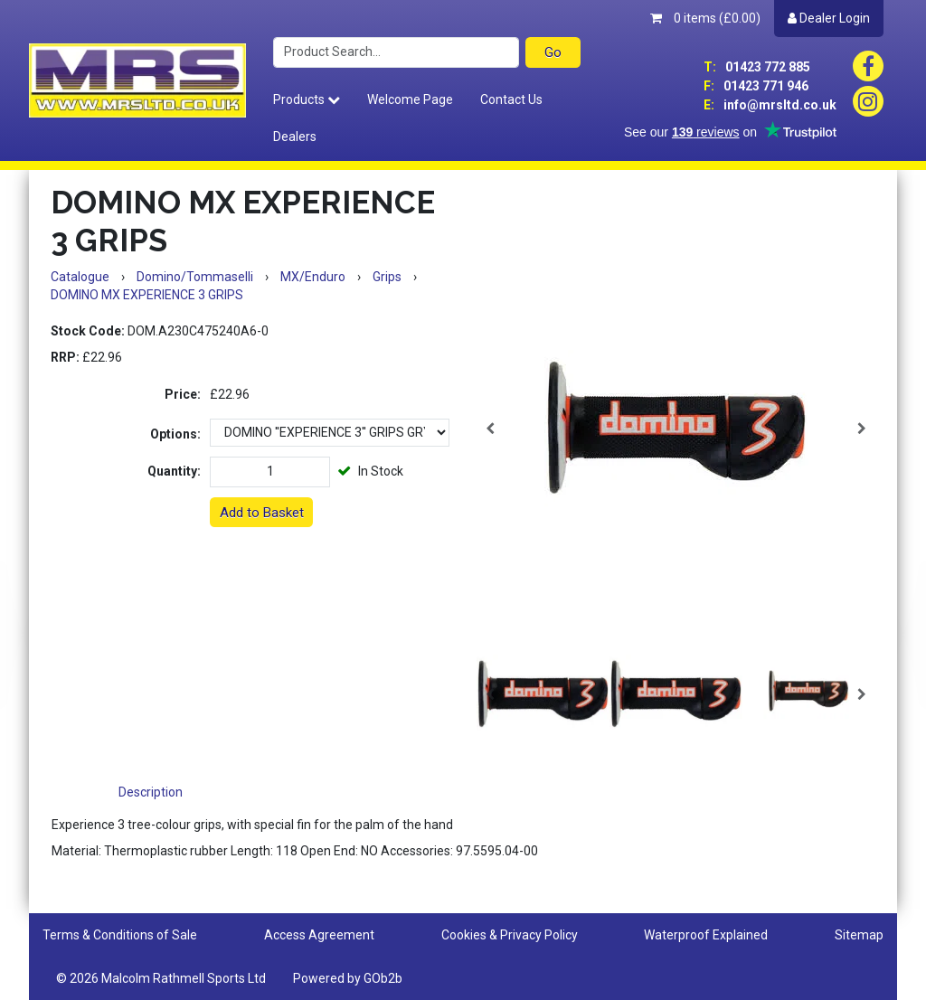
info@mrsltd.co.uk (770, 105)
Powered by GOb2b (347, 978)
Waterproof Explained (706, 935)
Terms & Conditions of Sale (120, 935)
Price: (183, 394)
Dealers (295, 136)
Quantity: (174, 471)
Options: (175, 434)
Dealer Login (829, 18)
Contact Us (511, 99)
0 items (705, 18)
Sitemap (859, 935)
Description (150, 792)
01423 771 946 (756, 86)
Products (306, 99)
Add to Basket (262, 513)
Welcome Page (410, 99)
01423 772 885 (757, 67)
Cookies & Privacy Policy (509, 935)
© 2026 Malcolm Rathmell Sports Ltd (161, 978)
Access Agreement (319, 935)
